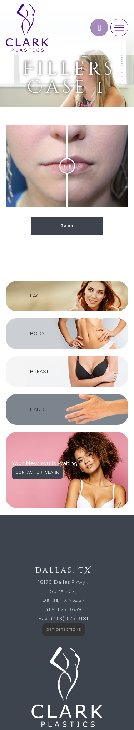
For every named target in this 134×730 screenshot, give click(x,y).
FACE (36, 214)
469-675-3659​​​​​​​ (63, 528)
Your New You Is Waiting (45, 382)
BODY (37, 252)
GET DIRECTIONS (63, 548)
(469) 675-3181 (69, 537)
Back (67, 144)
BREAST (39, 290)
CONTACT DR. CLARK (37, 391)
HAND (37, 328)
